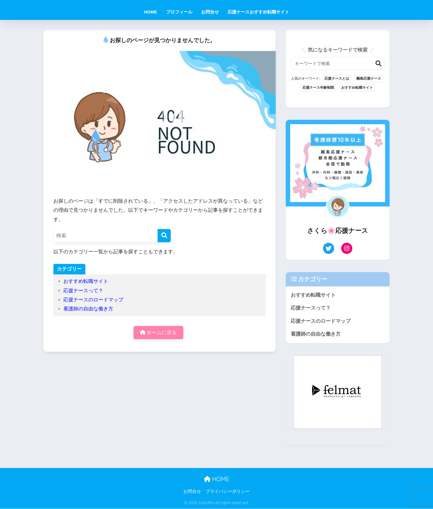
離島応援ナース (368, 79)
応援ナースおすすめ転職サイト (258, 11)
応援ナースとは (336, 79)
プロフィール (179, 11)
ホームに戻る (158, 332)
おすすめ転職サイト (85, 281)
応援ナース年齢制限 (318, 88)
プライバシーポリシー (228, 492)
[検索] (164, 235)
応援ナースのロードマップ (93, 300)
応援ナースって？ (83, 290)
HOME (150, 11)
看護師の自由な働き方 (88, 309)
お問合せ (210, 11)
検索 (378, 63)
